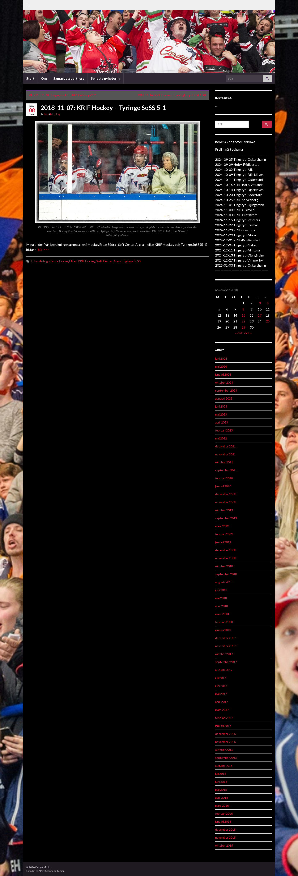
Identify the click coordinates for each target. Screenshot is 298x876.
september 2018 (226, 574)
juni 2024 (221, 358)
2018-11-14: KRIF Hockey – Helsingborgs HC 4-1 (169, 95)
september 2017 (226, 662)
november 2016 (225, 741)
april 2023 (221, 422)
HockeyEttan (68, 261)
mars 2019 (222, 526)
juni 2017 (221, 686)
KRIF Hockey (86, 261)
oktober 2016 (224, 749)
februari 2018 (224, 622)
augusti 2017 (223, 670)
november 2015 (225, 837)
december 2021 (225, 446)
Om (44, 78)
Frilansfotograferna (44, 261)
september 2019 (226, 518)
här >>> (43, 249)
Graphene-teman (55, 870)
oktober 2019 (224, 510)
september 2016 (226, 757)
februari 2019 (224, 534)
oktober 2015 (224, 845)
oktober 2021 (224, 462)
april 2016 (221, 797)
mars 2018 (222, 614)
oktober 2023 (224, 382)
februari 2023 (224, 430)
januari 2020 (223, 486)
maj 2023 (221, 414)
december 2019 (225, 494)
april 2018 (221, 606)
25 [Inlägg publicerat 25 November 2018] (268, 321)
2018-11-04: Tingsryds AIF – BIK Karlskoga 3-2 (65, 95)
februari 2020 (224, 478)
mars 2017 (222, 710)
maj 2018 (221, 598)
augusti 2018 (223, 582)
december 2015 (225, 829)
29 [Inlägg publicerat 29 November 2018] (243, 327)
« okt (238, 333)
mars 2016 (222, 805)
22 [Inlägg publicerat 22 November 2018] (243, 321)
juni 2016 (221, 781)
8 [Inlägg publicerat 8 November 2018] (243, 309)
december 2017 (225, 638)
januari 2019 (223, 542)
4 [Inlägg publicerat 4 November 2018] (268, 303)
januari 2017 (223, 725)
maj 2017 (221, 694)
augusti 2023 (223, 398)
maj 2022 (221, 438)
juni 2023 (221, 406)
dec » (248, 333)
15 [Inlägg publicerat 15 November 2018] (243, 315)
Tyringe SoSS (132, 261)
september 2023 (226, 390)
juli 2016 (220, 773)
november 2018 (225, 558)
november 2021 (225, 454)
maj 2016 (221, 789)
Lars (46, 114)
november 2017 (225, 646)
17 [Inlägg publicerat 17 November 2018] (259, 315)
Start (30, 78)
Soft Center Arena (109, 261)
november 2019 (225, 502)
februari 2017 (224, 717)
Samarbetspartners (68, 78)
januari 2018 (223, 630)
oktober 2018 (224, 566)
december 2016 (225, 733)
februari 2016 (224, 813)
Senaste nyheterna (105, 78)
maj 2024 (221, 366)
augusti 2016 (223, 765)
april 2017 (221, 702)
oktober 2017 (224, 654)
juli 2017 (220, 678)
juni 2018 (221, 590)
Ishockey (55, 114)
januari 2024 (223, 374)
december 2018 (225, 550)
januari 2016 (223, 821)
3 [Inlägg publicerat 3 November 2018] (260, 303)
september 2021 (226, 470)
